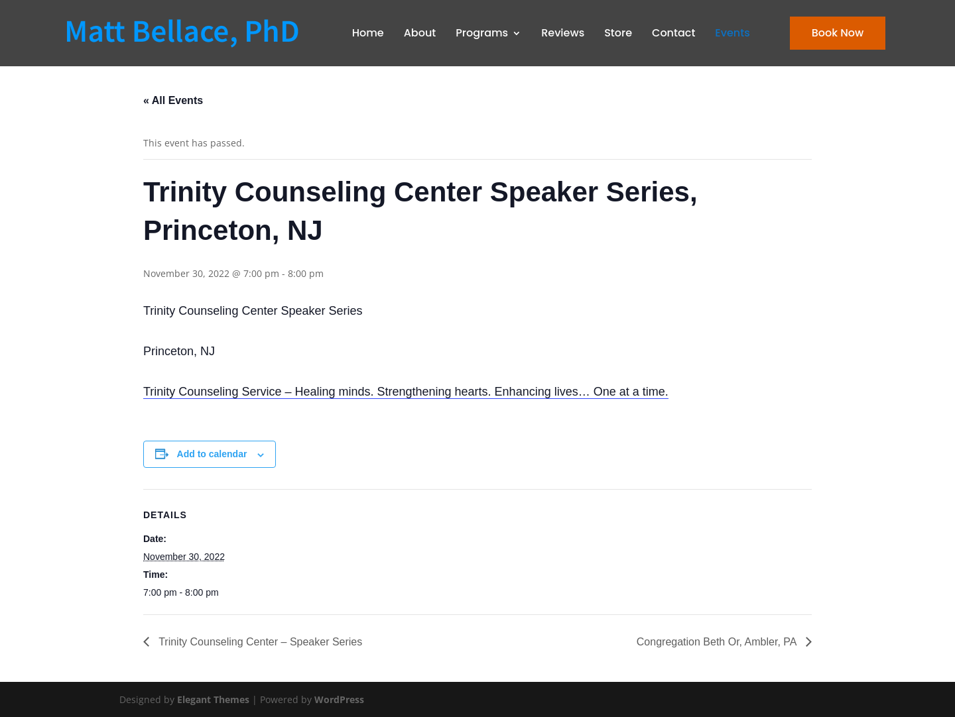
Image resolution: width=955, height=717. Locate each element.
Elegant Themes (213, 699)
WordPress (339, 699)
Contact (673, 32)
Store (618, 32)
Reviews (562, 32)
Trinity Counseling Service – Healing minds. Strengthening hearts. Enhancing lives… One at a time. (405, 391)
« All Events (173, 100)
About (420, 32)
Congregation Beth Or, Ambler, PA (718, 641)
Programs (482, 32)
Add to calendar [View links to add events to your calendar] (212, 454)
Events (732, 32)
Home (368, 32)
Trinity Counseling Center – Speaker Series (259, 641)
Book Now (837, 32)
